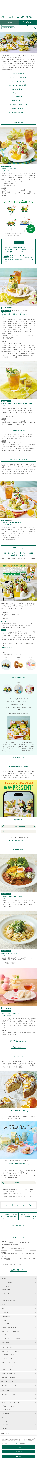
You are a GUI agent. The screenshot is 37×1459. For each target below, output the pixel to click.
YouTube (5, 1424)
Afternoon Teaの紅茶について (12, 1331)
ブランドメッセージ (8, 1406)
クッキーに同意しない (18, 1451)
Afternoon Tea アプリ (8, 1385)
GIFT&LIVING (7, 1286)
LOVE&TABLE (6, 1316)
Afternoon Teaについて (9, 1394)
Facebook (5, 1413)
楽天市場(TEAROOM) (9, 1373)
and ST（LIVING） (8, 1369)
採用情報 (4, 1433)
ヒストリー (5, 1398)
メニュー (5, 1320)
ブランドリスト (7, 1410)
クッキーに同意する (18, 1447)
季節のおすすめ (7, 1290)
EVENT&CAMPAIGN (8, 1301)
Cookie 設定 (18, 1456)
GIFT (4, 1297)
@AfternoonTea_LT (8, 627)
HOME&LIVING (7, 1282)
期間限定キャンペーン (9, 1327)
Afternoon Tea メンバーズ (10, 1381)
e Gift (4, 1335)
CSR (3, 1304)
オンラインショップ (7, 1347)
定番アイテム (6, 1293)
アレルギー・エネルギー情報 (11, 1338)
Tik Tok (5, 1428)
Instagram (6, 1421)
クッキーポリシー (16, 1443)
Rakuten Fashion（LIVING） (12, 1358)
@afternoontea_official (22, 625)
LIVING (3, 1278)
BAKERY (5, 1312)
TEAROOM (4, 1308)
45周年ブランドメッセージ (10, 1402)
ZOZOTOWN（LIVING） (10, 1355)
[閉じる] (34, 1439)
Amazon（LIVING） (8, 1362)
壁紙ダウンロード (6, 1390)
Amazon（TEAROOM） (9, 1377)
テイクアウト (6, 1324)
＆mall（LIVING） (8, 1366)
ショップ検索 (5, 1342)
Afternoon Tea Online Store (12, 1351)
